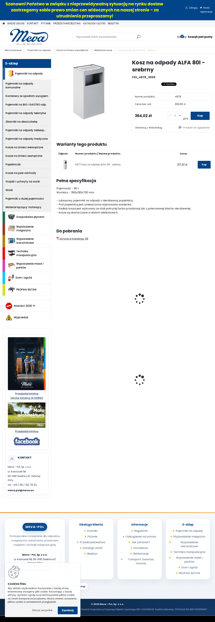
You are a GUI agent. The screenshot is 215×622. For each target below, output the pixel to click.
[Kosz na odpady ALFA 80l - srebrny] (88, 91)
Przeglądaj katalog (26, 393)
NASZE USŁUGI (16, 23)
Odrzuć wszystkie (42, 610)
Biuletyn (92, 554)
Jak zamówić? (141, 542)
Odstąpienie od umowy (141, 536)
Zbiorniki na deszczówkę (21, 121)
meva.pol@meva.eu (21, 490)
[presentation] (57, 295)
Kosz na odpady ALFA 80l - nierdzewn (73, 300)
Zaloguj (193, 7)
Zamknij (68, 610)
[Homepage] (4, 23)
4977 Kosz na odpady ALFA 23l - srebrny (98, 164)
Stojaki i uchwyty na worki (23, 181)
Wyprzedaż (16, 317)
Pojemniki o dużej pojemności (25, 198)
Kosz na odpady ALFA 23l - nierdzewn (112, 300)
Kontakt (92, 531)
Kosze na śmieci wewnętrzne (72, 50)
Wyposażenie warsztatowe (21, 241)
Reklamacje (141, 554)
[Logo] (26, 37)
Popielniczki (13, 164)
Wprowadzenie (13, 50)
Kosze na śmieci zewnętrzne (24, 156)
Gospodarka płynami (26, 217)
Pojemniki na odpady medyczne (27, 139)
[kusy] (175, 116)
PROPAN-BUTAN (22, 289)
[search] (138, 38)
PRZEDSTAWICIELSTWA (67, 23)
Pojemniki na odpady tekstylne (26, 113)
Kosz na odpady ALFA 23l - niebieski (192, 300)
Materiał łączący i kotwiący (23, 207)
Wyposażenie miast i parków (26, 265)
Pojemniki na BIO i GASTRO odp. (26, 104)
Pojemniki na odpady (39, 50)
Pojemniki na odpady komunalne (19, 85)
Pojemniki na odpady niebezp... (26, 130)
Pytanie (92, 536)
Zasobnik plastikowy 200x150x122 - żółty (191, 379)
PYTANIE (46, 23)
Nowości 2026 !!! (20, 306)
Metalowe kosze (103, 50)
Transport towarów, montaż (141, 561)
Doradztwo (141, 548)
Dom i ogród (20, 277)
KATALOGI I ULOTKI (94, 23)
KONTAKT (32, 23)
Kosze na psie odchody (21, 173)
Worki (9, 190)
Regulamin (141, 531)
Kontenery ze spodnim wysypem (27, 96)
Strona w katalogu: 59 (72, 239)
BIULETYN (113, 23)
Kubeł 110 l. (144, 378)
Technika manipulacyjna (22, 253)
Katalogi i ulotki (92, 548)
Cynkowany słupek (71, 374)
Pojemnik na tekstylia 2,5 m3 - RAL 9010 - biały (114, 379)
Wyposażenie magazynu (21, 228)
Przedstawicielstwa (92, 542)
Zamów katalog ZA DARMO (26, 398)
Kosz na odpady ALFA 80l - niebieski (152, 300)
